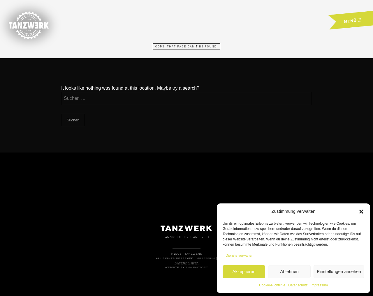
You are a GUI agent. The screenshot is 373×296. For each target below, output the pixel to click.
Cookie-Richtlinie (272, 285)
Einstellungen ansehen (339, 271)
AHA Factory (197, 267)
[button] (361, 212)
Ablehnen (289, 271)
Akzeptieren (243, 271)
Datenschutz (298, 285)
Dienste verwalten (239, 256)
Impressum (319, 285)
